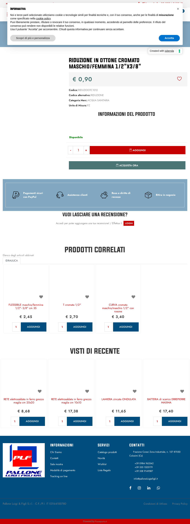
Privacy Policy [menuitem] (179, 504)
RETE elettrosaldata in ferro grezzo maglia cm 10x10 (71, 401)
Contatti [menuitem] (54, 458)
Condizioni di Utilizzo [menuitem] (155, 504)
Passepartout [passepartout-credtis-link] (101, 521)
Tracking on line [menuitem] (58, 476)
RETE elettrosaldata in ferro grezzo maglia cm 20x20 (24, 401)
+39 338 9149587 (144, 471)
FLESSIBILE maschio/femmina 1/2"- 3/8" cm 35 (26, 306)
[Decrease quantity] (70, 150)
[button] (32, 84)
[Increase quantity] (86, 150)
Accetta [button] (169, 38)
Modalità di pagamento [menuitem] (62, 470)
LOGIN (129, 223)
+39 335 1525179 (144, 467)
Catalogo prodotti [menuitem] (107, 452)
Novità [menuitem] (101, 458)
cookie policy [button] (43, 18)
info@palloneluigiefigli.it (146, 478)
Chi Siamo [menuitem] (56, 452)
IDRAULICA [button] (11, 260)
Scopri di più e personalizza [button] (33, 38)
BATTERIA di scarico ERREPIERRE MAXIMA (166, 401)
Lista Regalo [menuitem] (104, 470)
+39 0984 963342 (144, 463)
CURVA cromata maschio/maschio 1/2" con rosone (118, 308)
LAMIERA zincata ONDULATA (119, 399)
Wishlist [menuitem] (102, 464)
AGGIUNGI (33, 327)
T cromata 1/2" (72, 305)
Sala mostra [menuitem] (56, 464)
